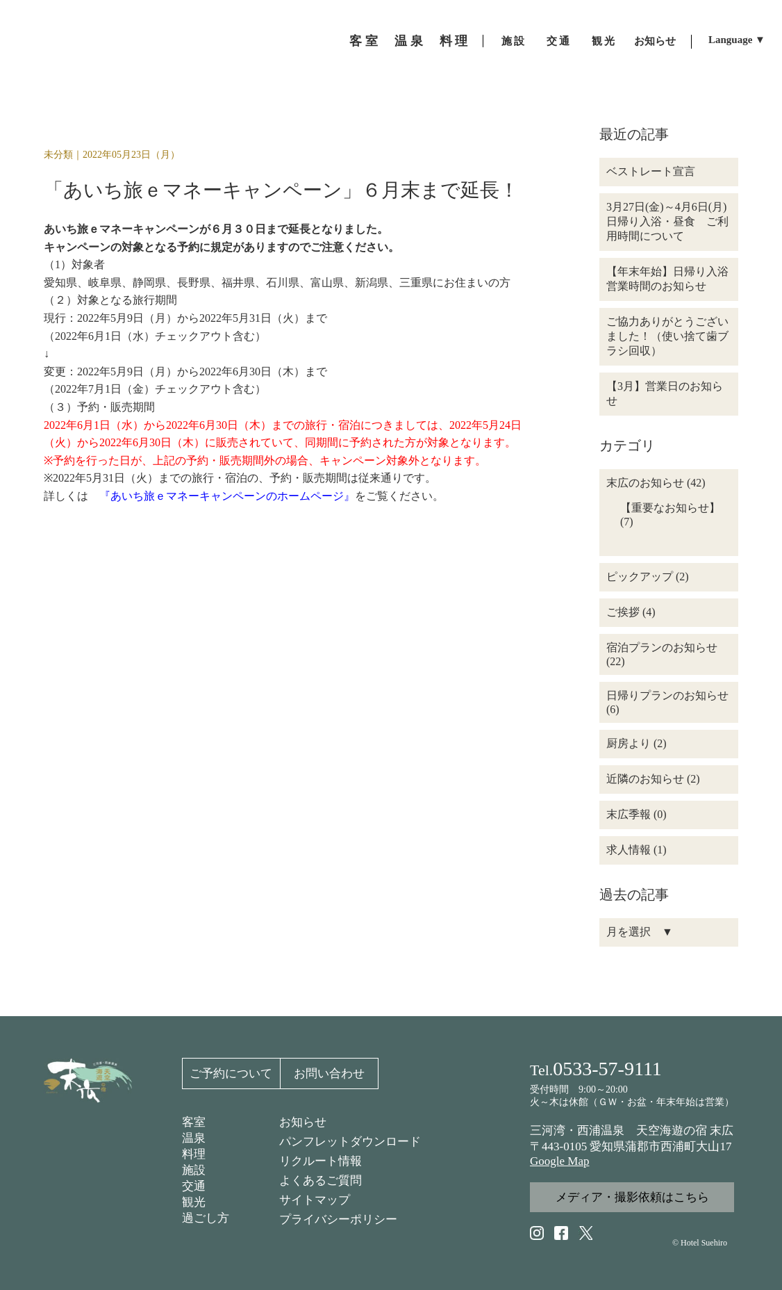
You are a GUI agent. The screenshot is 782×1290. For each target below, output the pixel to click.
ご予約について (231, 1073)
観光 (194, 1202)
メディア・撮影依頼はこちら (632, 1197)
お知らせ (655, 41)
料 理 (454, 41)
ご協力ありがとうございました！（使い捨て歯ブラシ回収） (667, 336)
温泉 (194, 1138)
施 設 (513, 41)
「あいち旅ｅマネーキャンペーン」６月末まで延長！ (281, 190)
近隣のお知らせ (645, 779)
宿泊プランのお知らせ (661, 647)
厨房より (628, 743)
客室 (194, 1122)
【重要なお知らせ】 (670, 508)
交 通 (558, 41)
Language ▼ (736, 40)
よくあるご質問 (320, 1180)
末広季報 (628, 814)
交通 (194, 1186)
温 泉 (408, 41)
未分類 (58, 154)
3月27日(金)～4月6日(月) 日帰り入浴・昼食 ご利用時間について (672, 221)
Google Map (559, 1161)
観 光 (603, 41)
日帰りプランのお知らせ (667, 695)
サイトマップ (314, 1200)
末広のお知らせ (645, 483)
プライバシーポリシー (338, 1219)
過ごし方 (205, 1218)
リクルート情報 (320, 1161)
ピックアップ (639, 576)
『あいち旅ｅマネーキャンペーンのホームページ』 (227, 496)
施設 (194, 1170)
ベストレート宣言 (650, 171)
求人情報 (628, 850)
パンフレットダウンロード (350, 1141)
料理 (194, 1154)
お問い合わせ (329, 1073)
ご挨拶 (623, 612)
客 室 (363, 41)
